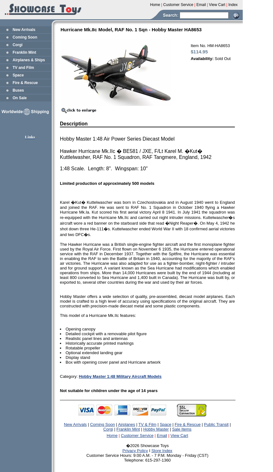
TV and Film (23, 67)
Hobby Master (156, 429)
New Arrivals (24, 29)
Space (18, 75)
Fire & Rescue (25, 83)
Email (162, 435)
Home (112, 435)
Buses (18, 90)
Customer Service (137, 435)
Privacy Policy (135, 450)
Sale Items (181, 429)
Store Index (161, 450)
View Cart (179, 435)
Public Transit (216, 424)
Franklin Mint (24, 52)
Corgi (17, 45)
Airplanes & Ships (29, 60)
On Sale (20, 98)
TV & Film (147, 424)
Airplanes (126, 424)
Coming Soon (25, 37)
